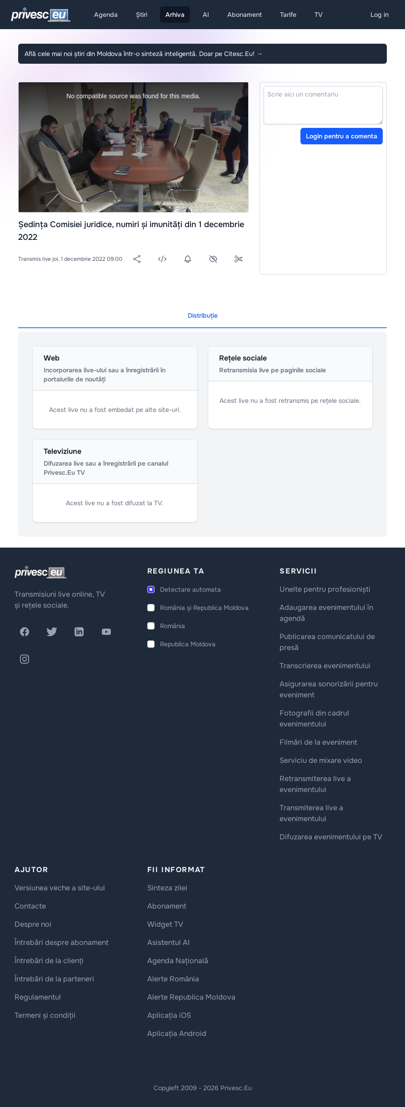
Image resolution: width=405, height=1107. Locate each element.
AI (206, 14)
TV (319, 14)
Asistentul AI (168, 942)
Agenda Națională (177, 960)
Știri (141, 14)
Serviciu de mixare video (321, 760)
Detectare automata (190, 589)
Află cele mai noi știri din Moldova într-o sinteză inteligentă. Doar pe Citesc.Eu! (144, 54)
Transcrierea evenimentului (325, 665)
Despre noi (33, 924)
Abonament (244, 14)
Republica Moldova (187, 644)
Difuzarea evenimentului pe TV (331, 837)
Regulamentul (38, 997)
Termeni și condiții (45, 1015)
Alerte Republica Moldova (191, 997)
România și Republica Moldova (204, 608)
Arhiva (175, 14)
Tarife (288, 14)
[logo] (40, 572)
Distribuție (203, 315)
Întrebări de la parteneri (54, 979)
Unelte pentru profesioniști (325, 589)
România (172, 626)
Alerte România (173, 979)
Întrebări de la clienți (49, 960)
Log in (379, 14)
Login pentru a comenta (341, 136)
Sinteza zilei (167, 888)
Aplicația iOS (169, 1015)
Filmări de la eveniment (318, 742)
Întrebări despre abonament (62, 942)
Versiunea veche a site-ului (60, 888)
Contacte (30, 906)
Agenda (106, 14)
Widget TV (165, 924)
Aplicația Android (176, 1033)
